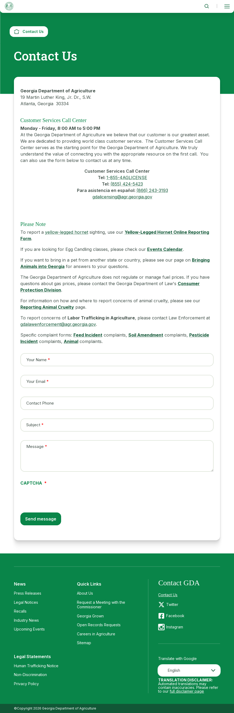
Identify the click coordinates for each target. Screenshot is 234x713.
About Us (85, 593)
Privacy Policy (26, 683)
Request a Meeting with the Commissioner (101, 604)
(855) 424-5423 (126, 184)
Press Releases (27, 593)
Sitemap (84, 642)
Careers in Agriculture (96, 634)
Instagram (174, 627)
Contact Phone (40, 403)
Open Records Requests (99, 625)
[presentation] (61, 495)
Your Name (36, 359)
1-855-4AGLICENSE (126, 177)
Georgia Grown (90, 616)
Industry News (26, 620)
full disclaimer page (187, 691)
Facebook (175, 615)
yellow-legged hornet (66, 232)
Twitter (172, 604)
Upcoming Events (29, 629)
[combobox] (189, 670)
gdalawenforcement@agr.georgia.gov (58, 324)
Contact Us (167, 595)
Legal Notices (26, 602)
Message (35, 446)
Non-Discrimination (30, 674)
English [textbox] (174, 670)
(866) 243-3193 (152, 190)
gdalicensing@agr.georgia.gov (122, 196)
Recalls (20, 611)
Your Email (35, 381)
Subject (33, 424)
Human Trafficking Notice (36, 665)
